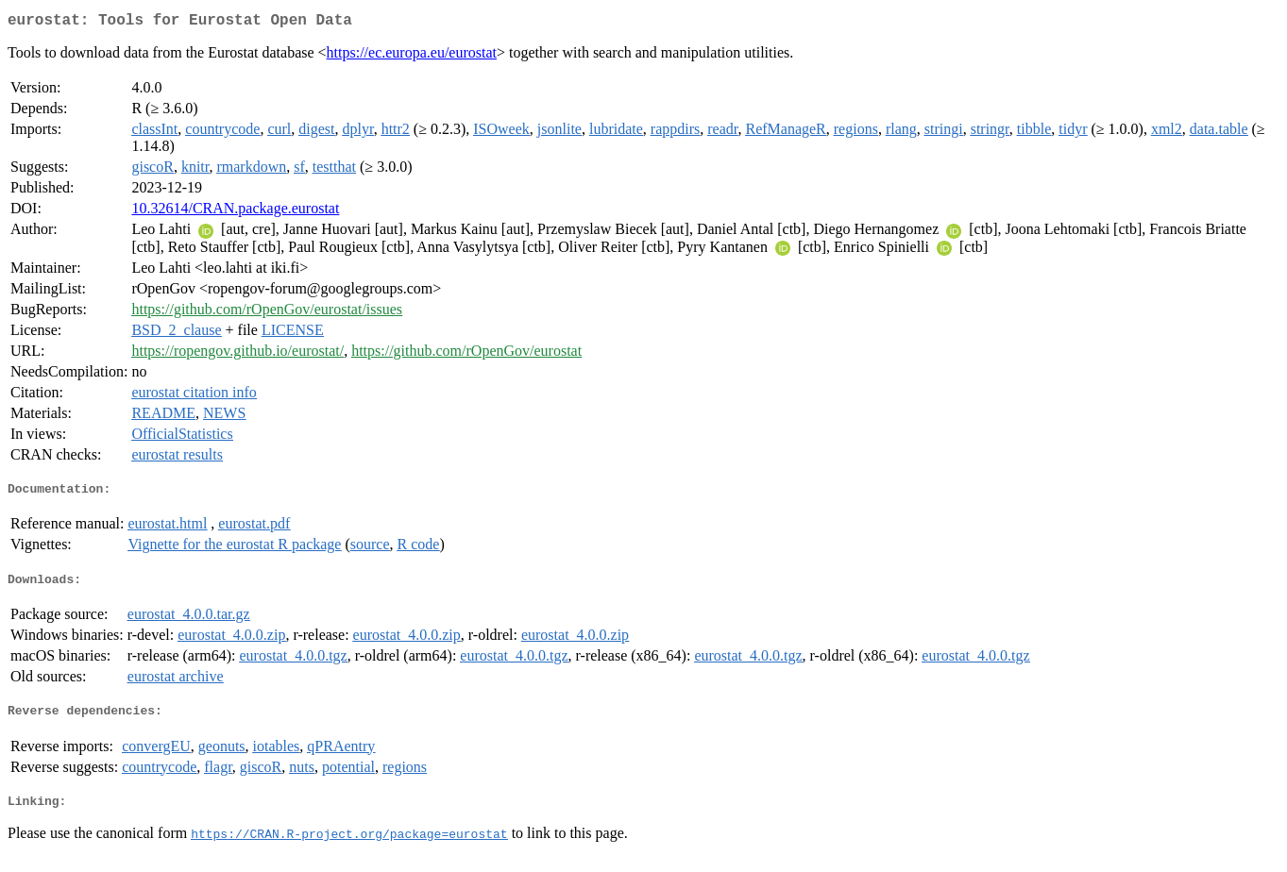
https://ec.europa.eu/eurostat (412, 56)
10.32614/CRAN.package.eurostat (235, 212)
